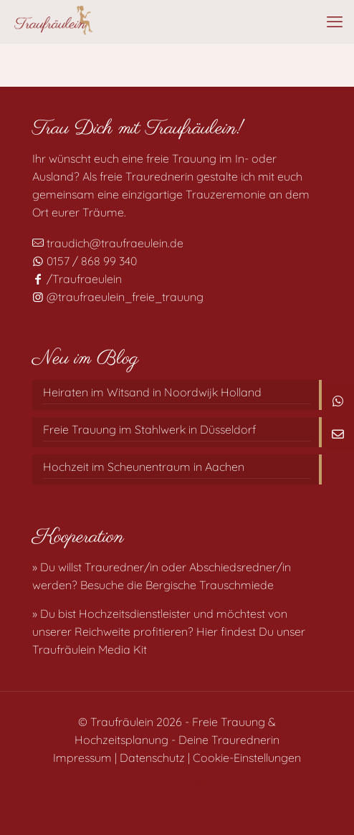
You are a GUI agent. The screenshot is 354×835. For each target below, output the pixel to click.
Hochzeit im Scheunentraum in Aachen (143, 466)
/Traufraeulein (77, 279)
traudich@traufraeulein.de (107, 243)
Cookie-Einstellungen (247, 757)
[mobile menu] (334, 21)
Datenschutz (152, 757)
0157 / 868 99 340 (84, 261)
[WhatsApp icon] (139, 783)
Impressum (82, 757)
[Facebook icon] (154, 783)
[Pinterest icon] (184, 783)
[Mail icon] (214, 783)
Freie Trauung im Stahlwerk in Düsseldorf (149, 429)
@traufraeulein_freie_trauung (118, 297)
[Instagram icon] (199, 783)
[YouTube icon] (169, 783)
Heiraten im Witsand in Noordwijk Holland (152, 392)
